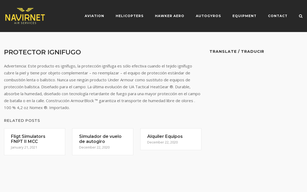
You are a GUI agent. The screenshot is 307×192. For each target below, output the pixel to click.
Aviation (94, 16)
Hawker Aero (169, 16)
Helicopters (129, 16)
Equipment (244, 16)
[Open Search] (300, 16)
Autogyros (208, 16)
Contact (277, 16)
